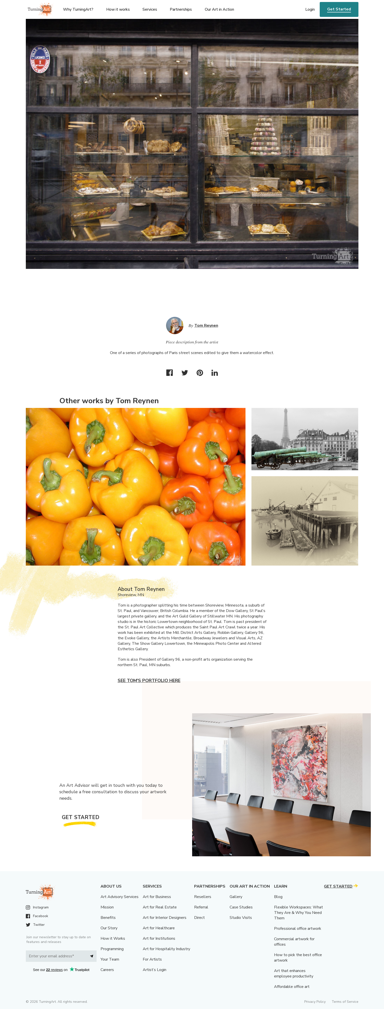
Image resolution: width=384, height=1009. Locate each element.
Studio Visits (241, 917)
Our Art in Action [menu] (219, 9)
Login (310, 9)
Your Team (110, 959)
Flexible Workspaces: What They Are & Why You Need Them (298, 912)
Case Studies (241, 907)
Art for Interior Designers (164, 917)
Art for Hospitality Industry (166, 949)
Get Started (339, 9)
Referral (201, 907)
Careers (107, 970)
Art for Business (157, 897)
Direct (199, 917)
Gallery (236, 897)
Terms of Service (345, 1001)
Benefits (108, 917)
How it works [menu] (118, 9)
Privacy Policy (315, 1001)
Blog (278, 897)
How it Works (113, 938)
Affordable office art (292, 986)
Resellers (202, 897)
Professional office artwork (297, 928)
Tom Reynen (206, 325)
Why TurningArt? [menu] (78, 9)
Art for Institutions (159, 938)
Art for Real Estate (160, 907)
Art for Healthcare (159, 928)
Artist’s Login (154, 970)
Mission (107, 907)
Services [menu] (149, 9)
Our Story (109, 928)
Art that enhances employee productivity (293, 973)
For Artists (152, 959)
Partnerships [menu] (181, 9)
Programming (112, 949)
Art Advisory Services (120, 897)
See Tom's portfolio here (149, 681)
